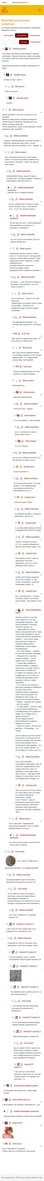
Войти (4, 2)
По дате (24, 42)
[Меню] (39, 10)
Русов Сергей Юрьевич (26, 1085)
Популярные (35, 42)
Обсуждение (21, 35)
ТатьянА (28, 466)
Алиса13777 (25, 924)
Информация (35, 35)
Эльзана (20, 75)
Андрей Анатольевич (26, 1111)
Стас (19, 851)
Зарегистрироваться (20, 2)
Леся (17, 1143)
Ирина (21, 136)
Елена (29, 392)
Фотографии (8, 35)
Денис (18, 109)
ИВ (20, 86)
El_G (26, 333)
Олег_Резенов (21, 1099)
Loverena (19, 48)
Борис (18, 1123)
